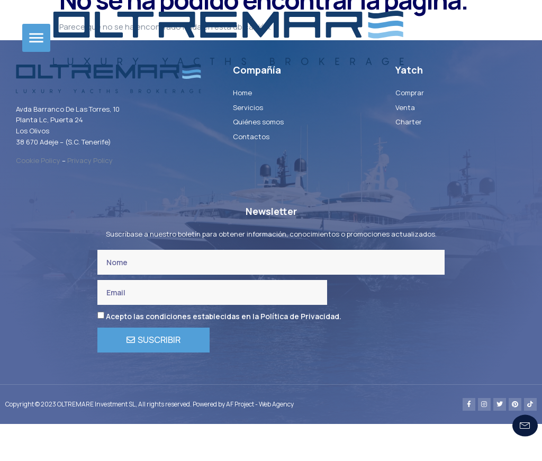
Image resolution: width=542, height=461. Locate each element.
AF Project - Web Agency (260, 441)
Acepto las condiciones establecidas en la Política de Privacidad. (223, 354)
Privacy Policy (90, 197)
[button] (36, 38)
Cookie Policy (38, 197)
